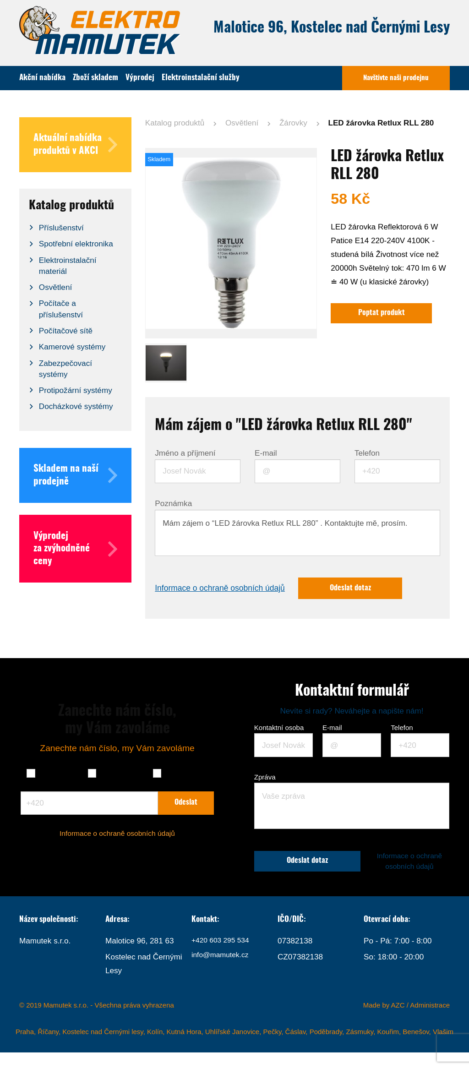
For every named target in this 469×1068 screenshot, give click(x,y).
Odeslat (186, 810)
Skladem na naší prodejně (75, 475)
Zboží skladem (95, 78)
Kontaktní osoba (279, 729)
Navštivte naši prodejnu (396, 78)
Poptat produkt (385, 314)
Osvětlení (241, 122)
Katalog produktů (174, 122)
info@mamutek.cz (222, 972)
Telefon (367, 453)
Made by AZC (384, 1021)
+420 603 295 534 (223, 956)
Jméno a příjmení (185, 453)
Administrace (430, 1021)
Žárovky (293, 122)
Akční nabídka (42, 78)
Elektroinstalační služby (201, 78)
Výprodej (139, 78)
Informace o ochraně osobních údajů (226, 589)
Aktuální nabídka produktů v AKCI (75, 144)
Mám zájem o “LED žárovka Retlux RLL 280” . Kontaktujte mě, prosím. (297, 533)
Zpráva (265, 778)
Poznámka (173, 503)
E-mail (266, 453)
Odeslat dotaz (369, 589)
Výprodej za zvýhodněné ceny (75, 549)
